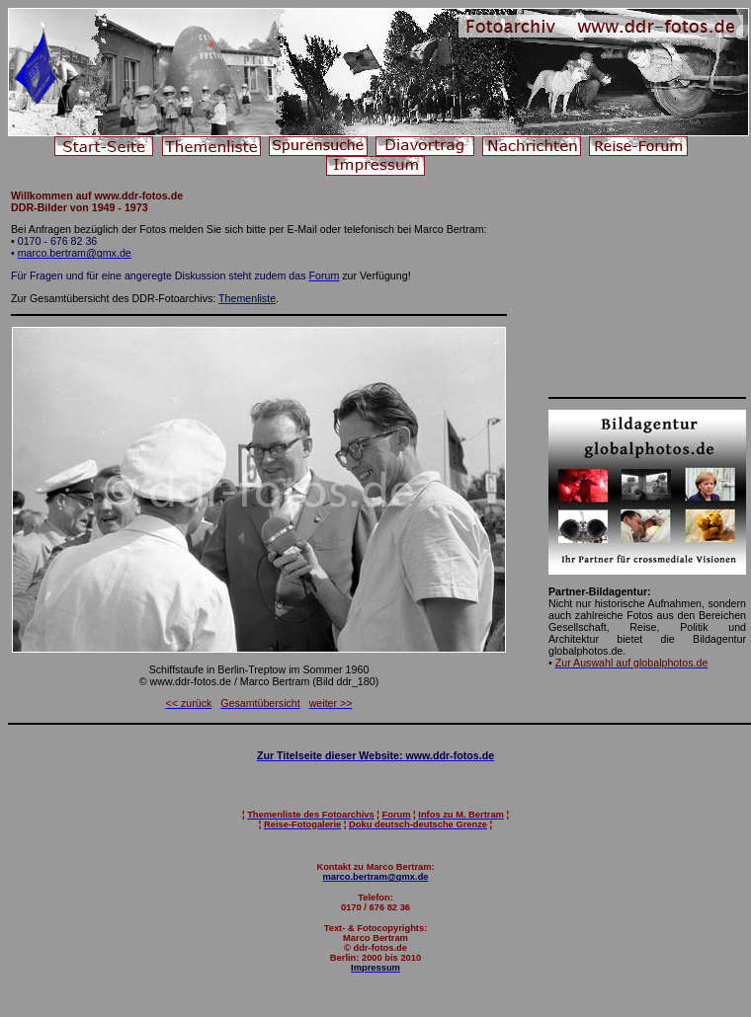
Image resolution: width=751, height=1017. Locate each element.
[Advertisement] (647, 288)
